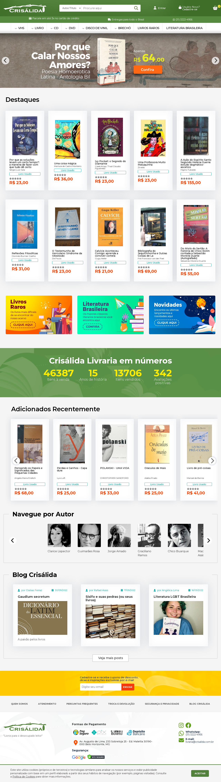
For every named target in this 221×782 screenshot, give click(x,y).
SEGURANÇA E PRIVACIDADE (162, 704)
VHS (19, 28)
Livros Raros (148, 28)
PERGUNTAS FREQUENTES (82, 704)
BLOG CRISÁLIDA (199, 704)
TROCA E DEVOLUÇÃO (121, 704)
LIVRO (37, 28)
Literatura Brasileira (184, 28)
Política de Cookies (23, 776)
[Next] (215, 60)
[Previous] (5, 60)
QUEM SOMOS (19, 704)
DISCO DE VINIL (95, 28)
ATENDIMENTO (47, 704)
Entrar (160, 8)
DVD (70, 28)
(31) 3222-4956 (182, 19)
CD (54, 28)
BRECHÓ (123, 28)
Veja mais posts (110, 658)
